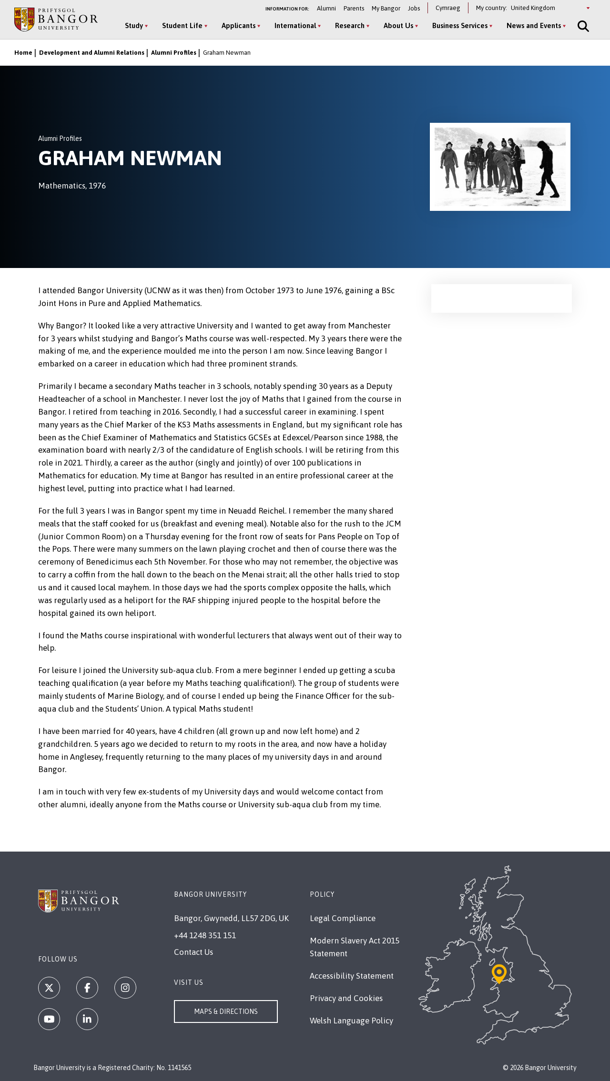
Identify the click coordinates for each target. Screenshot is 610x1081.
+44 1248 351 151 (205, 935)
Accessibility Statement (352, 976)
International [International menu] (295, 25)
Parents (354, 8)
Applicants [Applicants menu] (238, 25)
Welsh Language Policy (351, 1020)
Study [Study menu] (134, 25)
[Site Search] (582, 26)
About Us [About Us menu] (398, 25)
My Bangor (386, 8)
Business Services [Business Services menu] (460, 25)
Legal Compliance (343, 918)
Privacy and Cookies (346, 998)
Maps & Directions (226, 1011)
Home (23, 52)
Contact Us (193, 952)
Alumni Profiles (173, 52)
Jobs (414, 8)
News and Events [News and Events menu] (534, 25)
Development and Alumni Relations (91, 52)
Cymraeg (448, 8)
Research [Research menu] (350, 25)
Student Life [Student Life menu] (182, 25)
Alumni (326, 8)
